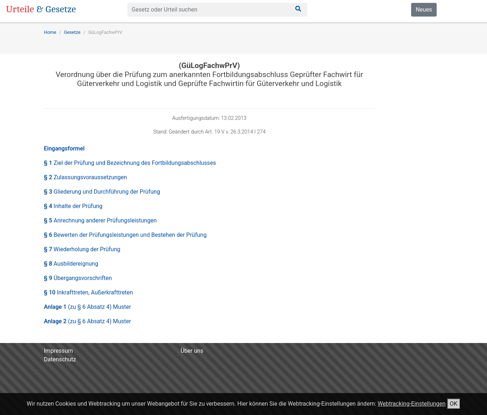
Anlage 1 (87, 306)
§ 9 (78, 278)
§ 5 (100, 220)
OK (454, 403)
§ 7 (82, 249)
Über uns (192, 350)
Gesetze (72, 32)
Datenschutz (60, 359)
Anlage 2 (87, 321)
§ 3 (102, 191)
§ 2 (85, 177)
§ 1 (130, 162)
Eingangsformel (64, 148)
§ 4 (73, 206)
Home (50, 32)
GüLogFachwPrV (105, 32)
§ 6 (125, 234)
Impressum (58, 350)
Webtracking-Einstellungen (412, 403)
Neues (424, 9)
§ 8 (71, 263)
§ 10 (88, 292)
